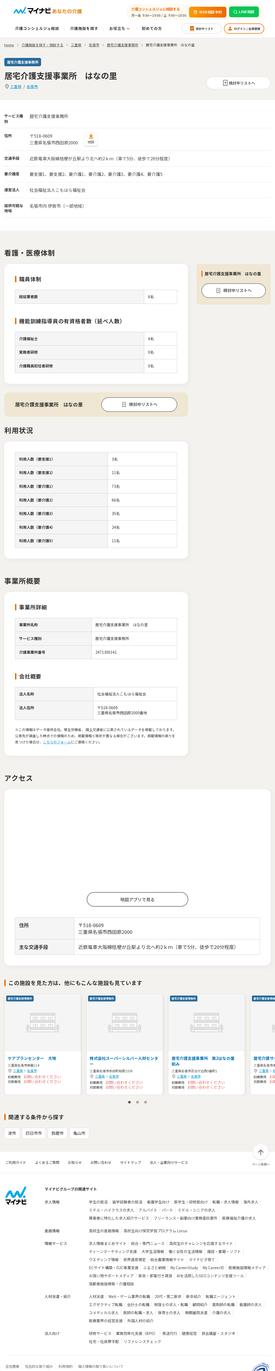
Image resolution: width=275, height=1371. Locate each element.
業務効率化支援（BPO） (137, 1333)
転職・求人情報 (225, 1202)
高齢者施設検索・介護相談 (111, 1283)
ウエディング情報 (104, 1259)
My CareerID (213, 1267)
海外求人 (250, 1202)
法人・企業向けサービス (169, 1162)
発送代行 (169, 1333)
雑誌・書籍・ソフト (224, 1251)
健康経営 (189, 1333)
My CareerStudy (184, 1267)
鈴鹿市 (58, 1133)
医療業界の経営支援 (106, 1320)
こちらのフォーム (57, 741)
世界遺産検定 (134, 1259)
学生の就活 (98, 1202)
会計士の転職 (138, 1304)
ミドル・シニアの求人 (196, 1210)
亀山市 (79, 1133)
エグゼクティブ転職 (105, 1304)
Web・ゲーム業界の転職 (129, 1296)
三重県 (15, 86)
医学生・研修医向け (191, 1202)
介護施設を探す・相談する (42, 44)
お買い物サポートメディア (111, 1275)
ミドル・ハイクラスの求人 (111, 1210)
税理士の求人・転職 (171, 1304)
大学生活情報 (153, 1251)
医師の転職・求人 (138, 1312)
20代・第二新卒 (168, 1296)
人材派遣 (96, 1296)
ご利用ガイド (15, 1162)
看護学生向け (158, 1202)
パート (167, 1210)
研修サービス (100, 1333)
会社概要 (12, 1366)
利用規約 (66, 1366)
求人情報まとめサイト (107, 1243)
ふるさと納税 (154, 1267)
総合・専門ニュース (148, 1243)
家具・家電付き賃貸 (155, 1275)
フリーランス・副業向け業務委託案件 (186, 1218)
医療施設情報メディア (247, 1267)
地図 (91, 139)
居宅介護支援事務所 (122, 44)
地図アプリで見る (137, 899)
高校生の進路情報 (104, 1230)
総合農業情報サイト (167, 1259)
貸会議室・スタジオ (218, 1333)
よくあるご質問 (47, 1162)
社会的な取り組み (39, 1366)
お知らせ (75, 1162)
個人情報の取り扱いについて (101, 1366)
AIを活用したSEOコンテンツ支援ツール (210, 1275)
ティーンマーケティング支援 (113, 1251)
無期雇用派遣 (196, 1312)
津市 (12, 1133)
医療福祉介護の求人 (239, 1218)
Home (9, 44)
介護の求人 (221, 1312)
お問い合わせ (101, 1162)
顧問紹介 (200, 1304)
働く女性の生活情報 (185, 1251)
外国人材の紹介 (140, 1320)
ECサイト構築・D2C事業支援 (114, 1267)
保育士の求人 (169, 1312)
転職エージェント (221, 1296)
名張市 (32, 86)
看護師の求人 (250, 1304)
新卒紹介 (193, 1296)
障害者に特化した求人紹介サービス (119, 1218)
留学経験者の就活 (127, 1202)
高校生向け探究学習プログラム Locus (155, 1230)
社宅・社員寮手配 (104, 1341)
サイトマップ (130, 1162)
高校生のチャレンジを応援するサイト (201, 1243)
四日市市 (34, 1133)
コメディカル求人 (104, 1312)
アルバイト (148, 1210)
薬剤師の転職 (223, 1304)
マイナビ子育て (202, 1259)
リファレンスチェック (142, 1341)
